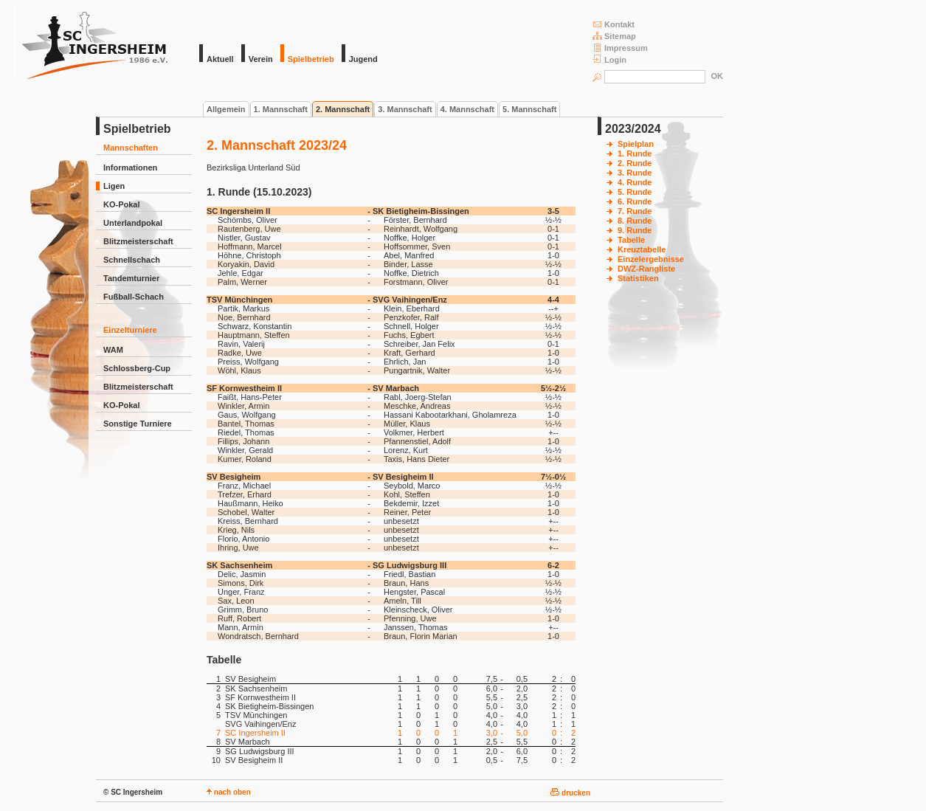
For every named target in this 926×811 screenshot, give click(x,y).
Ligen (114, 186)
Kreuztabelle (642, 249)
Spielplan (636, 143)
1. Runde (635, 153)
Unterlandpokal (132, 222)
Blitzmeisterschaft (138, 241)
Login (609, 59)
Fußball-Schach (133, 296)
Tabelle (631, 239)
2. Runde (635, 163)
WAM (113, 349)
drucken (570, 793)
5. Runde (635, 191)
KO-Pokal (121, 204)
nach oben (229, 792)
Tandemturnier (131, 278)
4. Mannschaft (467, 109)
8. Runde (635, 220)
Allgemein (226, 109)
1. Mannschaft (281, 109)
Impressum (620, 47)
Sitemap (614, 36)
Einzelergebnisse (651, 259)
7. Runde (635, 211)
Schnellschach (131, 259)
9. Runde (635, 230)
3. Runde (635, 172)
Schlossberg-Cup (136, 368)
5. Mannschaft (529, 109)
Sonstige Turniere (137, 423)
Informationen (130, 167)
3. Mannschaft (405, 109)
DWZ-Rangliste (646, 268)
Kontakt (613, 24)
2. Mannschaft (343, 109)
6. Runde (635, 201)
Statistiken (638, 278)
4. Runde (635, 182)
